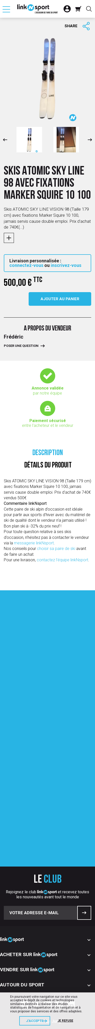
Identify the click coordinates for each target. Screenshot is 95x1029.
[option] (29, 139)
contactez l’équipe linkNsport (62, 560)
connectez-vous (26, 265)
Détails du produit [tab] (48, 465)
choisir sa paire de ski (56, 548)
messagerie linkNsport (34, 543)
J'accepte (34, 1021)
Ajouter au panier (60, 299)
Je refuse (65, 1020)
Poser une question (21, 345)
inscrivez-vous (66, 265)
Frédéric (13, 337)
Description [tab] (47, 453)
